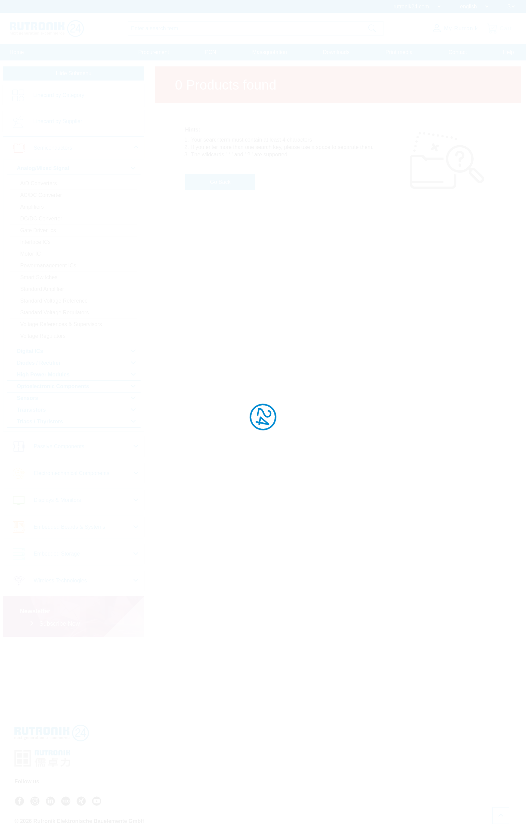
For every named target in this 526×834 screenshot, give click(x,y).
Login (294, 794)
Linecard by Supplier (57, 123)
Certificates (366, 775)
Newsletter (296, 781)
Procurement (153, 52)
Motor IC (30, 256)
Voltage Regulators (42, 338)
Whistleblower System (378, 787)
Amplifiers (31, 209)
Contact (458, 52)
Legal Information (373, 781)
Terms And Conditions (377, 763)
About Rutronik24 (303, 787)
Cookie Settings (371, 793)
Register (297, 800)
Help (508, 52)
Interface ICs (35, 244)
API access (297, 769)
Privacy (362, 769)
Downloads (336, 52)
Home (17, 52)
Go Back (225, 184)
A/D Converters (38, 186)
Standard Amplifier (42, 291)
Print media (399, 52)
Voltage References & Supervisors (61, 326)
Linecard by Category (58, 97)
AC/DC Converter (40, 197)
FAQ (290, 763)
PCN (210, 52)
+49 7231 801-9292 (236, 772)
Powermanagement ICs (48, 268)
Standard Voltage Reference (53, 303)
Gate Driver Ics (38, 233)
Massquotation (269, 52)
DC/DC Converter (41, 221)
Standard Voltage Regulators (54, 315)
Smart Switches (38, 279)
